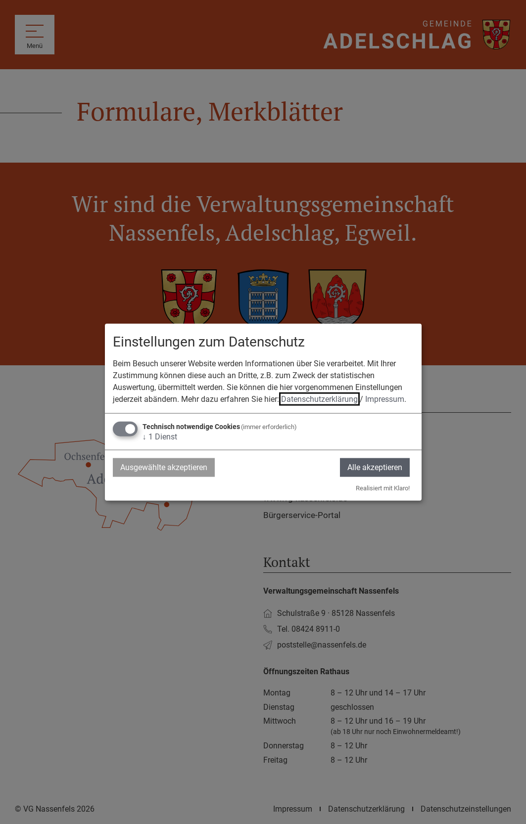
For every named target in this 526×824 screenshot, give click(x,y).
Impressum (384, 398)
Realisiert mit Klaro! (383, 488)
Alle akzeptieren (374, 467)
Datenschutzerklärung (319, 398)
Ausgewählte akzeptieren (163, 467)
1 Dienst (160, 436)
